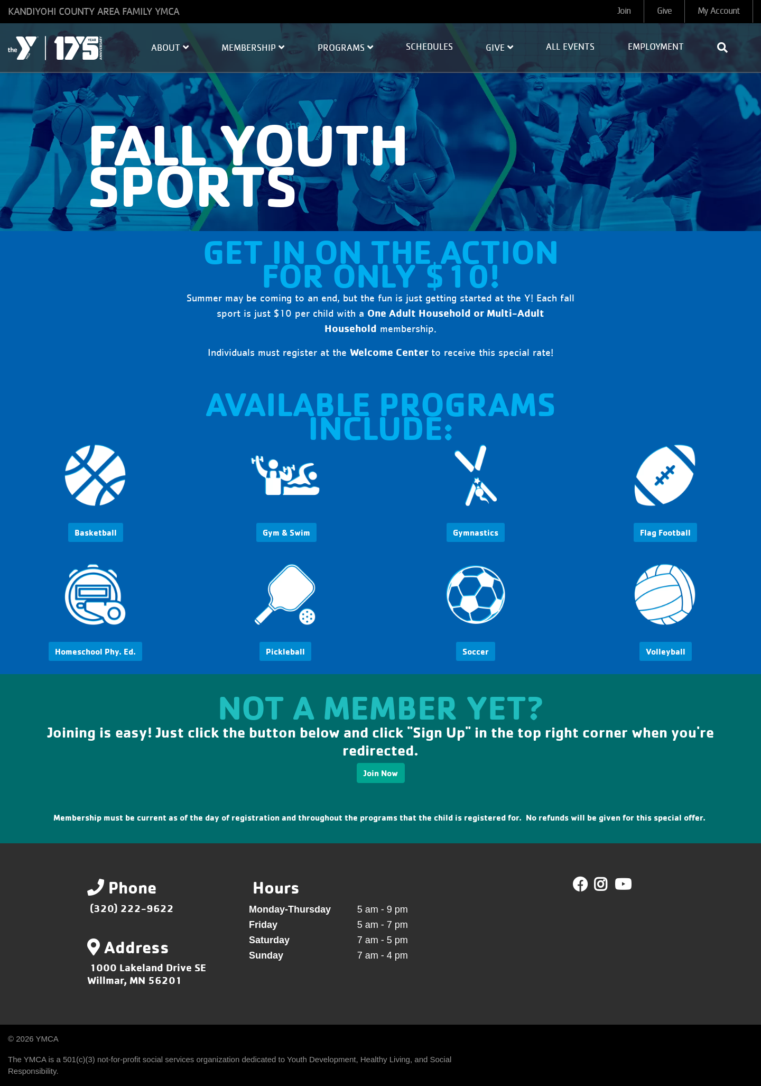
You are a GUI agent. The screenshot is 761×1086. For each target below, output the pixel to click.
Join (623, 11)
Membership (252, 47)
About (170, 47)
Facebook (580, 884)
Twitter (608, 884)
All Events (570, 47)
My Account (719, 11)
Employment (656, 47)
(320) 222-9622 (132, 908)
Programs (345, 47)
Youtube (622, 884)
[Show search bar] (727, 47)
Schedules (429, 47)
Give (664, 11)
